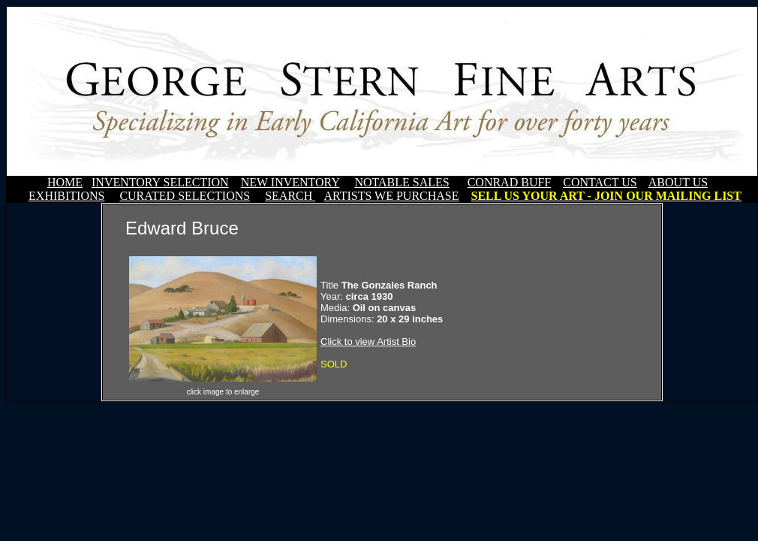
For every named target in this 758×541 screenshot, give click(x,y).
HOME (65, 182)
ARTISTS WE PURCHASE (391, 195)
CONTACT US (599, 182)
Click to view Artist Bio (368, 341)
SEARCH (290, 195)
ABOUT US (678, 182)
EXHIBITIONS (66, 195)
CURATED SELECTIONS (184, 195)
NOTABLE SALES (401, 182)
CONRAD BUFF (510, 182)
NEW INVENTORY (290, 182)
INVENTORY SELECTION (160, 182)
